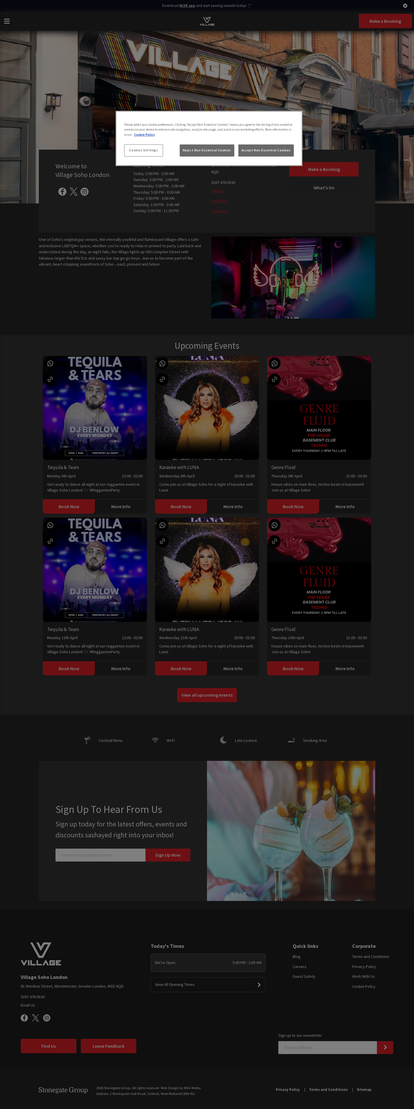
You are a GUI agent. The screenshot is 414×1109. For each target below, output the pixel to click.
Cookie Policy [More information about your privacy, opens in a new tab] (144, 135)
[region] (209, 138)
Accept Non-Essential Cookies (266, 150)
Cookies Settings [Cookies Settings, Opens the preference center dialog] (143, 150)
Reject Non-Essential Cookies (207, 150)
